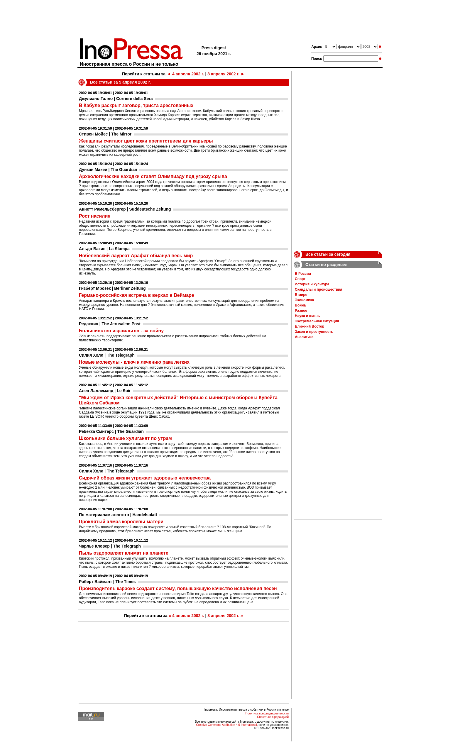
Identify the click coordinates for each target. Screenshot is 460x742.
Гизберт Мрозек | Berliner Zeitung (112, 288)
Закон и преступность (314, 332)
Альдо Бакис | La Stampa (104, 248)
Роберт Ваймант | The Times (107, 581)
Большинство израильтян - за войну (121, 330)
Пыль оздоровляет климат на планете (123, 552)
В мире (301, 295)
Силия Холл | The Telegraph (107, 355)
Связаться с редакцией (273, 717)
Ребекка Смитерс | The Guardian (111, 431)
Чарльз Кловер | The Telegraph (110, 546)
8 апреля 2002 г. (226, 74)
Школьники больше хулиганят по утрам (125, 438)
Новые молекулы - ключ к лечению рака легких (134, 362)
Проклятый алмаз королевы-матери (121, 521)
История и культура (312, 284)
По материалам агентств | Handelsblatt (118, 514)
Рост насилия (95, 216)
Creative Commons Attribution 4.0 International (226, 724)
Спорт (300, 279)
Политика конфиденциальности (267, 713)
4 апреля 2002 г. (185, 74)
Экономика (304, 300)
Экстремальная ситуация (317, 321)
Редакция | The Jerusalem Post (110, 323)
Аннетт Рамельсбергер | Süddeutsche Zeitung (125, 209)
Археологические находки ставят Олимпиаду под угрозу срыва (153, 176)
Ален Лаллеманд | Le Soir (105, 390)
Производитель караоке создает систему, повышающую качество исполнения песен (178, 588)
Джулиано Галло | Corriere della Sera (116, 98)
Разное (301, 311)
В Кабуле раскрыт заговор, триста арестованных (136, 105)
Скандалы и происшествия (318, 289)
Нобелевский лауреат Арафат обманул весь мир (136, 255)
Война (300, 305)
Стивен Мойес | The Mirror (105, 134)
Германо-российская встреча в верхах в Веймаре (136, 295)
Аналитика (304, 337)
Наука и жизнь (307, 316)
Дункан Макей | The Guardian (108, 169)
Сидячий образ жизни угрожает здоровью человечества (145, 477)
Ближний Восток (309, 326)
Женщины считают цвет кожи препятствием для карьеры (146, 140)
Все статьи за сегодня (328, 254)
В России (303, 274)
